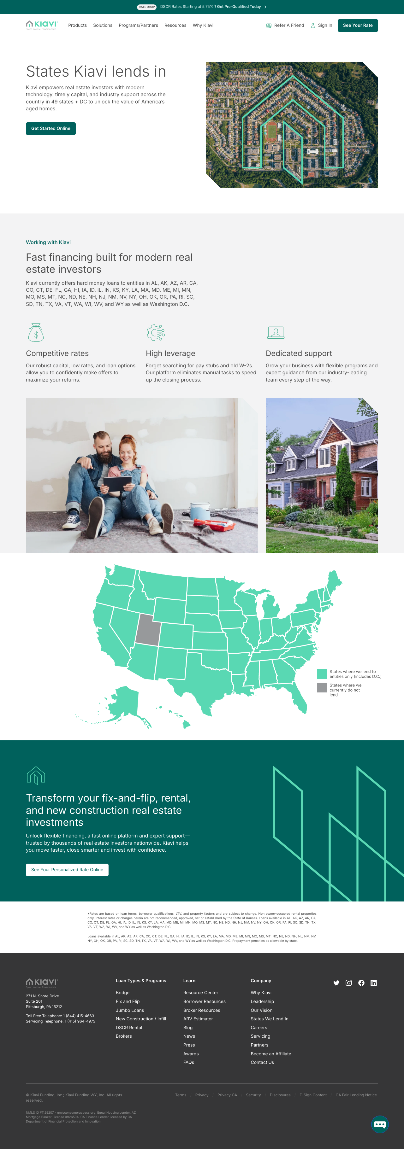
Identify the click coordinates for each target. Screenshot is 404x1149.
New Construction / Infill (141, 1019)
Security (253, 1095)
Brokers (124, 1036)
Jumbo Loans (130, 1010)
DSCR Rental (129, 1027)
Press (189, 1045)
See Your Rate (358, 25)
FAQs (188, 1062)
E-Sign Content (313, 1095)
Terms (180, 1095)
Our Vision (262, 1010)
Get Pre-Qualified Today (242, 6)
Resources (175, 25)
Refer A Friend (285, 25)
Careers (259, 1027)
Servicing (260, 1036)
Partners (260, 1045)
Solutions (102, 25)
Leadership (262, 1001)
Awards (191, 1054)
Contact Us (262, 1062)
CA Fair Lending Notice (356, 1095)
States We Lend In (270, 1019)
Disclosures (280, 1095)
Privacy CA (227, 1095)
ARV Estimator (198, 1019)
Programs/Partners (138, 25)
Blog (188, 1027)
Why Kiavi (203, 25)
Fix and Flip (128, 1001)
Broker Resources (201, 1010)
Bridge (122, 992)
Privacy (202, 1095)
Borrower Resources (204, 1001)
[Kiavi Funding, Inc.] (42, 25)
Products (77, 25)
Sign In (321, 25)
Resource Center (200, 992)
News (189, 1036)
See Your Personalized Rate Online (67, 869)
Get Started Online (50, 128)
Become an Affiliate (271, 1054)
